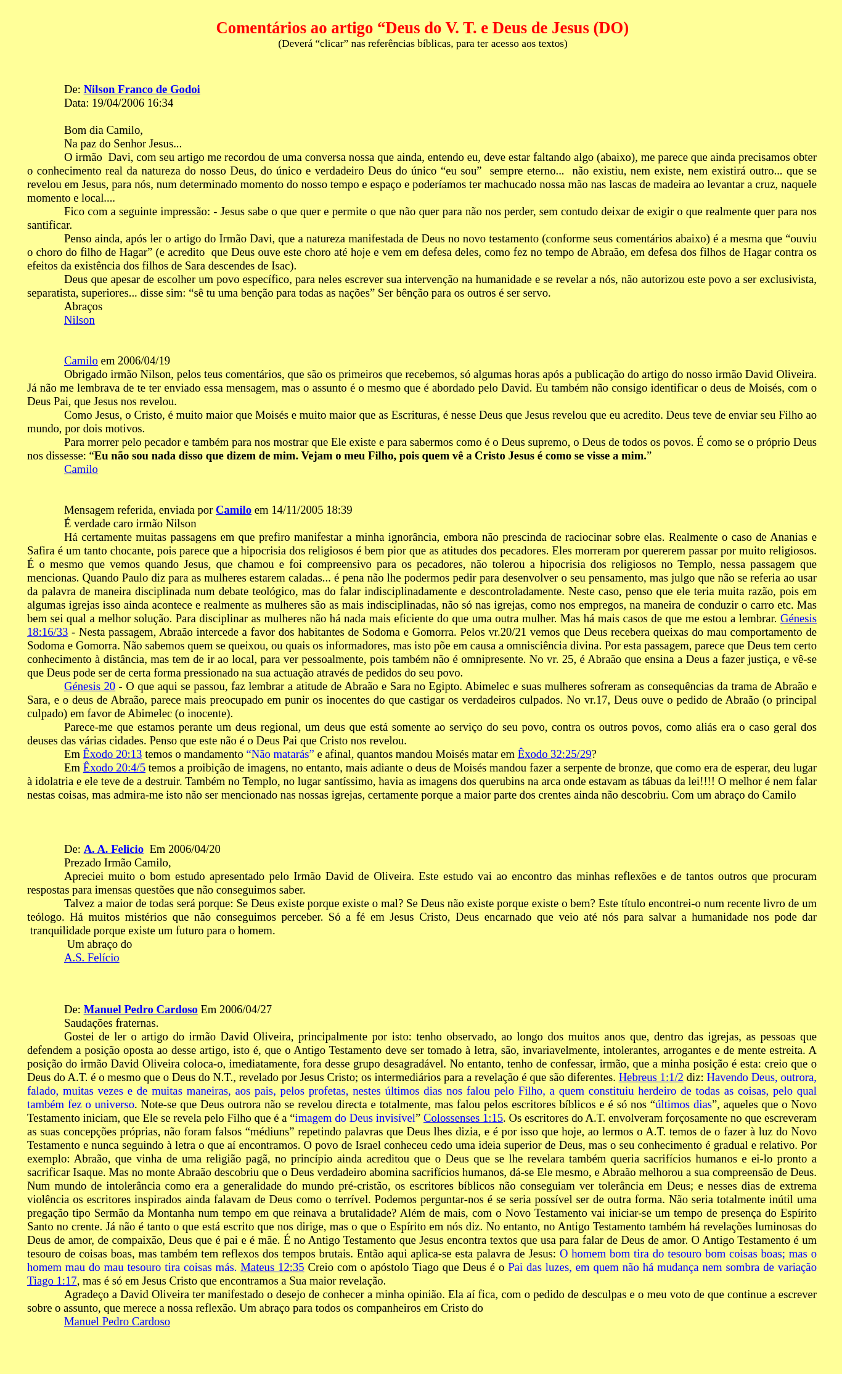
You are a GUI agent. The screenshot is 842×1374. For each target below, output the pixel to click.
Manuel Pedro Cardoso (141, 1009)
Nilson (79, 319)
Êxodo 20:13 (112, 753)
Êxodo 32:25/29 (555, 753)
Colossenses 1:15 (463, 1117)
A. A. (114, 848)
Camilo (81, 360)
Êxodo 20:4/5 (114, 767)
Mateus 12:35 (272, 1267)
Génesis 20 (89, 686)
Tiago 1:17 (52, 1280)
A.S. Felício (92, 957)
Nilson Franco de (142, 89)
